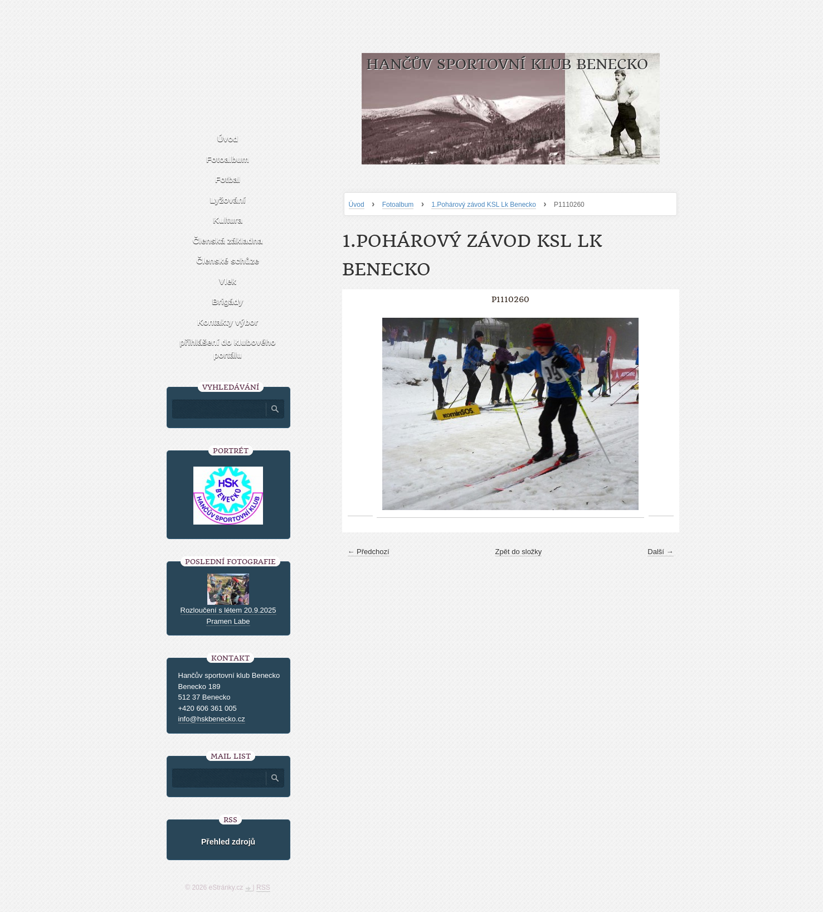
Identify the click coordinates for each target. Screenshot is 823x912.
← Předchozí (368, 551)
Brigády (228, 301)
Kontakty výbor (227, 322)
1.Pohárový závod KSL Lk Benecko (483, 204)
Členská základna (227, 240)
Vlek (227, 281)
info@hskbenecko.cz (211, 719)
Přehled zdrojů (228, 841)
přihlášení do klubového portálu (227, 348)
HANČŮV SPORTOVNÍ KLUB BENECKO (507, 64)
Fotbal (227, 179)
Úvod (356, 204)
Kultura (227, 220)
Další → (660, 551)
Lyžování (228, 200)
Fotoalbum (398, 204)
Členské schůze (227, 260)
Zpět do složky (518, 551)
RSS (263, 887)
